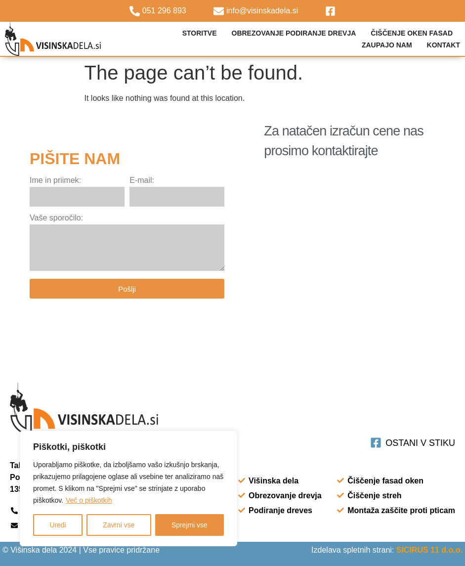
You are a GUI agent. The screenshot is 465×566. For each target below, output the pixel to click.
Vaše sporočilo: (56, 218)
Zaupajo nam (387, 45)
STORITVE (199, 33)
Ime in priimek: (55, 180)
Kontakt (443, 45)
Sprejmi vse (189, 525)
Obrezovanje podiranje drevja (294, 33)
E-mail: (141, 180)
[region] (128, 488)
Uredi (57, 525)
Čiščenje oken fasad (412, 33)
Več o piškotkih (89, 500)
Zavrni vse (119, 525)
